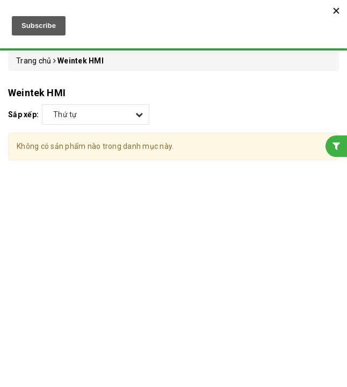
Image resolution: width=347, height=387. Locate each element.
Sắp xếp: (23, 114)
